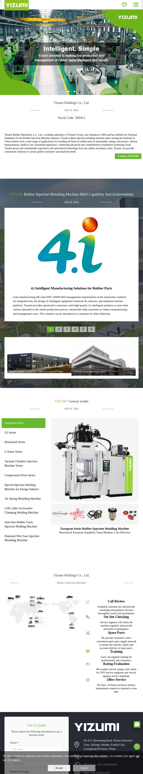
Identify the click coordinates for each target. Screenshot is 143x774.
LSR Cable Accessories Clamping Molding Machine (21, 510)
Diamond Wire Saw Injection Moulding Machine (21, 538)
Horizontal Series (14, 442)
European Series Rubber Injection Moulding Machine (95, 528)
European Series (14, 422)
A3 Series (10, 432)
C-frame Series (13, 451)
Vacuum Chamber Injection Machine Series (20, 463)
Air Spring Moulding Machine (22, 498)
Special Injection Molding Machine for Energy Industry (21, 487)
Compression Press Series (19, 475)
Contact (128, 156)
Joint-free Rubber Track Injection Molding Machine (20, 524)
